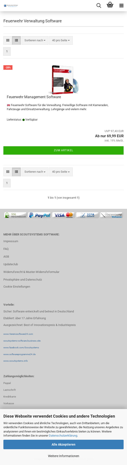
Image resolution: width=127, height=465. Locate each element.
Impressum (10, 241)
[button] (7, 40)
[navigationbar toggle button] (121, 5)
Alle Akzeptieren (63, 444)
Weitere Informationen (63, 456)
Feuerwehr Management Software (34, 97)
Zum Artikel (63, 150)
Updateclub (10, 264)
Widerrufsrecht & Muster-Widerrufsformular (31, 272)
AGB (6, 256)
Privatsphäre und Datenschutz (22, 279)
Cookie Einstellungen (16, 286)
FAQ (6, 249)
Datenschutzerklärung (63, 435)
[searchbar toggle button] (98, 5)
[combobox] (35, 40)
